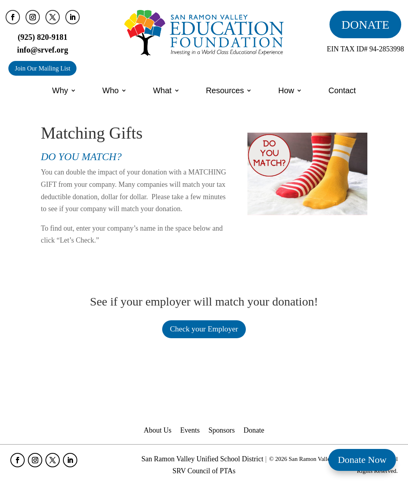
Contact (342, 90)
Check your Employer (204, 329)
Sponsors (221, 431)
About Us (158, 431)
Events (190, 431)
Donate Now (362, 460)
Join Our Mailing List (42, 68)
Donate (253, 431)
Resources (225, 90)
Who (110, 90)
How (286, 90)
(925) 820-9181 (42, 37)
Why (60, 90)
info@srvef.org (42, 49)
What (162, 90)
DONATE (365, 24)
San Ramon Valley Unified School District (202, 459)
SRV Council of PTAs (204, 472)
